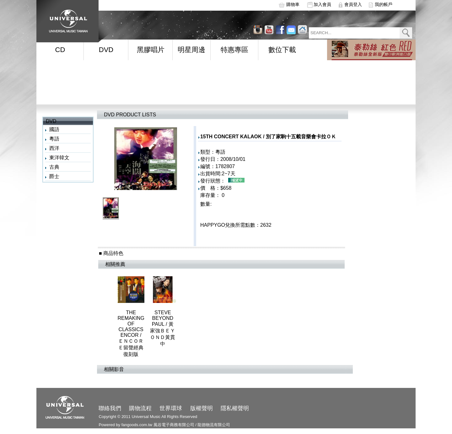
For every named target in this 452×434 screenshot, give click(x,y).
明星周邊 (191, 50)
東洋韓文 (59, 157)
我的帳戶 (383, 4)
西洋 (54, 148)
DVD (106, 50)
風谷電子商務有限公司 (173, 424)
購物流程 (140, 408)
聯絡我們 (110, 408)
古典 (54, 167)
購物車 (292, 4)
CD (60, 50)
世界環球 (170, 408)
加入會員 (322, 4)
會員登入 (353, 4)
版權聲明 (201, 408)
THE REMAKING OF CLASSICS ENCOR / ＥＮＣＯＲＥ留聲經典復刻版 (131, 333)
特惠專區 (234, 50)
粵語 (54, 138)
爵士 (54, 176)
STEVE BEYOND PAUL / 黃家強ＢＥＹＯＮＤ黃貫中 (162, 328)
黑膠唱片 (150, 50)
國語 (54, 129)
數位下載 (282, 50)
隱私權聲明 (235, 408)
